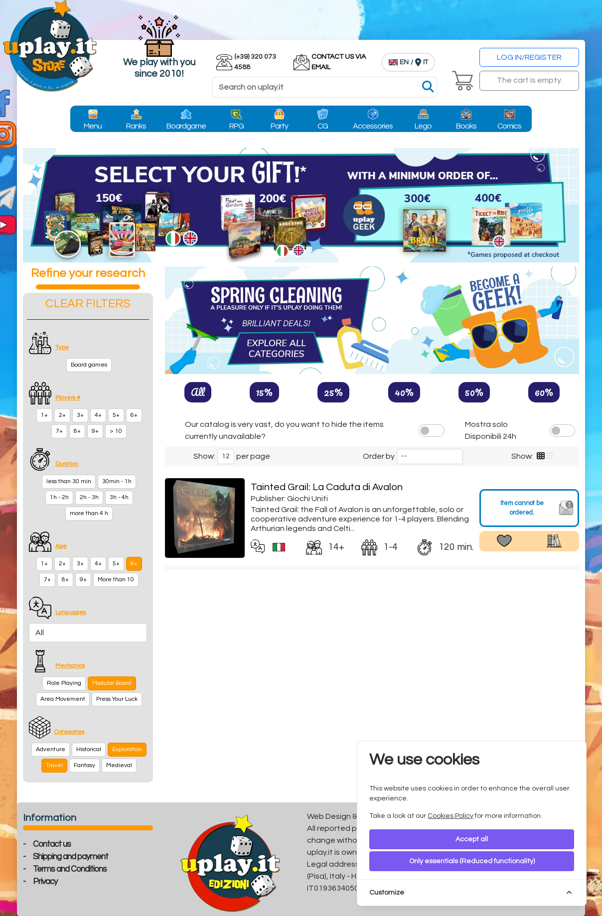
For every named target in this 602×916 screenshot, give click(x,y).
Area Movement (62, 699)
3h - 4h (119, 497)
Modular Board (112, 683)
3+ (80, 415)
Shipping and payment (70, 856)
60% (544, 392)
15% (264, 392)
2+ (62, 415)
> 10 (116, 431)
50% (474, 392)
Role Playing (64, 683)
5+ (116, 415)
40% (404, 392)
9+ (95, 431)
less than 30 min (68, 481)
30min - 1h (117, 481)
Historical (88, 749)
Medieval (119, 765)
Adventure (50, 749)
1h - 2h (59, 497)
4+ (98, 415)
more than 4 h (89, 513)
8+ (77, 431)
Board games (89, 365)
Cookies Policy (450, 815)
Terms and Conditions (70, 869)
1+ (44, 415)
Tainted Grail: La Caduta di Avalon (327, 487)
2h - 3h (89, 497)
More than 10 (116, 579)
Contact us (52, 844)
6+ (134, 415)
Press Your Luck (117, 699)
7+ (59, 431)
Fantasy (84, 765)
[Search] (324, 87)
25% (333, 392)
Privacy (45, 881)
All (198, 392)
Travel (54, 765)
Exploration (127, 749)
